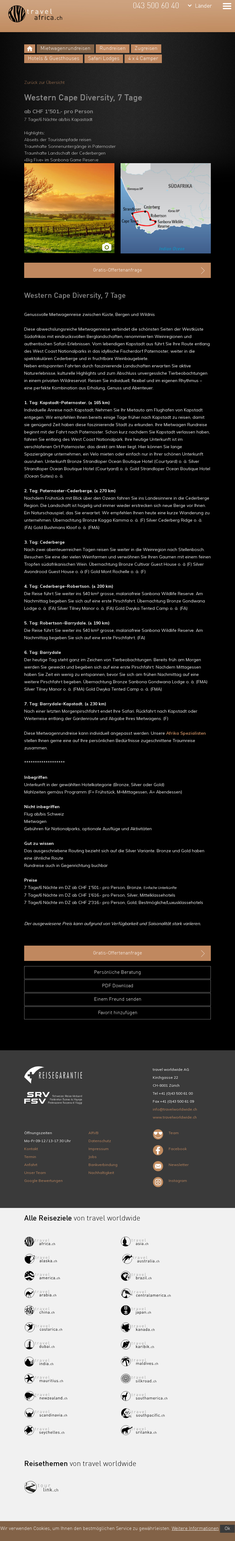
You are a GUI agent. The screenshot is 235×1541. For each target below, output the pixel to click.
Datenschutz (99, 1140)
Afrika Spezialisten (186, 733)
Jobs (92, 1156)
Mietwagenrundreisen (65, 48)
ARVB (93, 1132)
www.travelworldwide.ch (175, 1117)
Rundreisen (112, 48)
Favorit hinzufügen (117, 1012)
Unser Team (35, 1172)
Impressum (98, 1148)
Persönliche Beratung (117, 972)
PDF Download (117, 986)
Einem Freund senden (117, 999)
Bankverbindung (103, 1164)
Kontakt (31, 1148)
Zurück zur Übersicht (44, 82)
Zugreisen (146, 48)
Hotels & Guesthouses (53, 58)
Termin (30, 1156)
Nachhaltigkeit (101, 1172)
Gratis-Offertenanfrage (149, 270)
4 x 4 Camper (143, 58)
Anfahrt (30, 1164)
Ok (227, 1528)
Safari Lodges (103, 58)
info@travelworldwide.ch (175, 1109)
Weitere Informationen (195, 1528)
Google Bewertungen (43, 1180)
